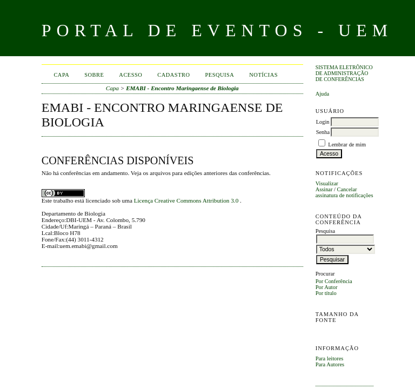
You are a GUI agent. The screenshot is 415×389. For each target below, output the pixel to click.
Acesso (130, 75)
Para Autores (330, 364)
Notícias (263, 75)
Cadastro (173, 75)
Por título (326, 293)
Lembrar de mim (347, 144)
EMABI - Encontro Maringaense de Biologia (182, 88)
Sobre (94, 75)
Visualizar (327, 183)
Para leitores (330, 358)
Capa (61, 75)
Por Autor (327, 287)
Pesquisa (220, 75)
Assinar (324, 189)
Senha (323, 132)
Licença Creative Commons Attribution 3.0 (187, 200)
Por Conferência (334, 281)
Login (323, 122)
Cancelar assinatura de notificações (344, 192)
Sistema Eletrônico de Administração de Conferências (344, 73)
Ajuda (322, 94)
